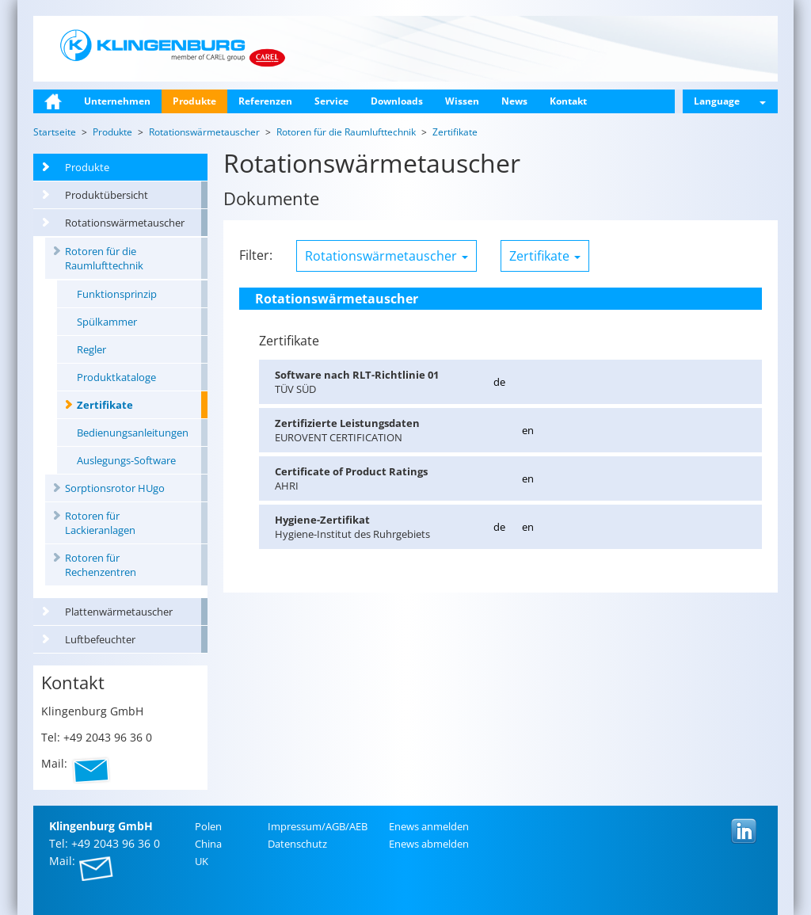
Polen (208, 826)
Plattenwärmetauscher (119, 611)
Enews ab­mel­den (429, 844)
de (499, 382)
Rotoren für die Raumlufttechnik (104, 258)
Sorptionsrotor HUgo (115, 488)
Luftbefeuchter (100, 639)
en (528, 430)
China (208, 844)
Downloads (397, 101)
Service (331, 101)
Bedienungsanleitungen (132, 432)
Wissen (462, 101)
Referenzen (265, 101)
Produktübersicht (106, 195)
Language (730, 101)
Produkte (194, 101)
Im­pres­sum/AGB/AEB (317, 826)
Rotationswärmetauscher (125, 222)
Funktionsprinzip (117, 294)
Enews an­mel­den (429, 826)
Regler (91, 349)
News (514, 101)
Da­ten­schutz (297, 844)
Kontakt (568, 101)
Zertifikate (105, 405)
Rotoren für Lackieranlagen (100, 523)
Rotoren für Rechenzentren (100, 565)
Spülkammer (107, 322)
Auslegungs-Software (126, 460)
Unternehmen (117, 101)
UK (201, 861)
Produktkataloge (116, 377)
